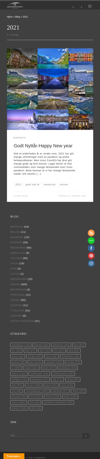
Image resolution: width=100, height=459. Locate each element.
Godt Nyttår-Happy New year (43, 145)
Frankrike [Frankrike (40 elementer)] (70, 356)
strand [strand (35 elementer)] (19, 396)
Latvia (14, 273)
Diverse (16, 242)
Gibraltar (17, 253)
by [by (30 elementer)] (16, 350)
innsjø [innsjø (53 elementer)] (73, 362)
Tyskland (17, 310)
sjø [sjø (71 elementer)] (57, 379)
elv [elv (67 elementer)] (59, 350)
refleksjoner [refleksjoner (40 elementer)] (63, 373)
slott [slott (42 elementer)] (50, 385)
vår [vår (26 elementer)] (36, 408)
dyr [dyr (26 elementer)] (45, 350)
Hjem (10, 16)
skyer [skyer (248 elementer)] (34, 385)
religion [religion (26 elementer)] (19, 379)
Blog (17, 16)
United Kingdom (22, 321)
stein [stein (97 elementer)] (78, 391)
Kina (13, 268)
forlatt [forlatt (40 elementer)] (34, 356)
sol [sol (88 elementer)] (16, 391)
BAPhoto (16, 226)
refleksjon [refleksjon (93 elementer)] (39, 373)
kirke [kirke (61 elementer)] (48, 368)
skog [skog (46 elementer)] (73, 379)
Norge (15, 284)
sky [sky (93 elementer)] (17, 385)
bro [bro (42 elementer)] (79, 345)
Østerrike (18, 289)
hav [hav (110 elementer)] (35, 362)
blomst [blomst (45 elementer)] (41, 345)
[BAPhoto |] (15, 5)
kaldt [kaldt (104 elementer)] (31, 368)
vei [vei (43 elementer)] (34, 402)
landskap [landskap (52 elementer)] (67, 368)
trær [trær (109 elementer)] (70, 396)
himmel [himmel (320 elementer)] (54, 362)
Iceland (16, 258)
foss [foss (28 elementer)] (51, 356)
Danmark (17, 237)
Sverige (16, 305)
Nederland (18, 279)
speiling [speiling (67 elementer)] (60, 391)
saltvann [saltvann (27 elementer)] (40, 379)
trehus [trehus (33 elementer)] (52, 396)
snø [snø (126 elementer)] (67, 385)
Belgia (15, 232)
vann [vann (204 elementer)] (18, 402)
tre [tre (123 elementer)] (35, 396)
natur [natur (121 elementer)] (19, 373)
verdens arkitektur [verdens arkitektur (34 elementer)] (58, 402)
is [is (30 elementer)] (16, 368)
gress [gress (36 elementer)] (18, 362)
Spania (15, 300)
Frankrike (18, 247)
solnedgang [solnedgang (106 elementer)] (37, 391)
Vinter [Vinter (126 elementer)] (19, 408)
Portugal (17, 294)
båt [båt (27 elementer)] (30, 350)
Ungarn (16, 315)
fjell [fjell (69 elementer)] (74, 350)
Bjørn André (22, 196)
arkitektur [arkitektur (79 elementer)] (20, 345)
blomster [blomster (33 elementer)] (61, 345)
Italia (14, 263)
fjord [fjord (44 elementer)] (17, 356)
